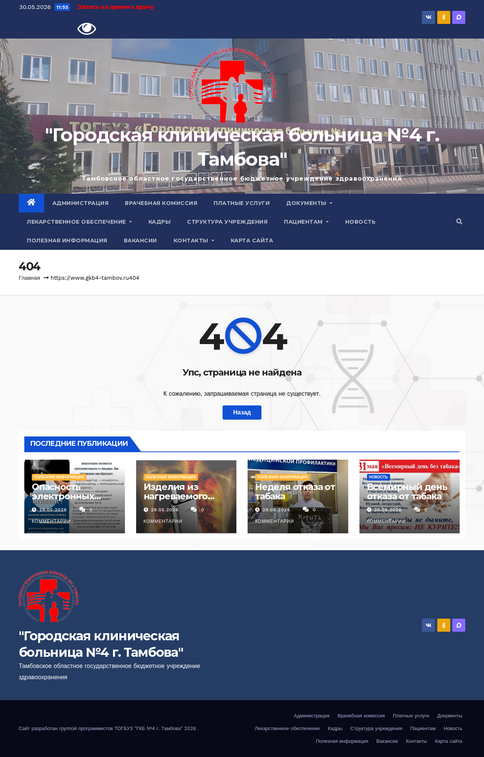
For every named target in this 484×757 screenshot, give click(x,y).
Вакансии (140, 240)
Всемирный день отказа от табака (407, 491)
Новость (360, 221)
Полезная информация (67, 240)
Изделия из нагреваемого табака (176, 496)
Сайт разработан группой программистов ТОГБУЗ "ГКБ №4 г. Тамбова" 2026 (108, 728)
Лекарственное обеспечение (79, 221)
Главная (29, 278)
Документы (309, 203)
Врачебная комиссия (161, 203)
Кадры (159, 221)
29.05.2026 (54, 509)
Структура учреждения (227, 221)
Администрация (80, 203)
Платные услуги (242, 203)
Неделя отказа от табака (295, 491)
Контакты (194, 240)
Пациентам (306, 221)
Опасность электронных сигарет (63, 496)
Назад (242, 412)
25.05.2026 (389, 509)
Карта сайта (252, 240)
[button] (459, 221)
